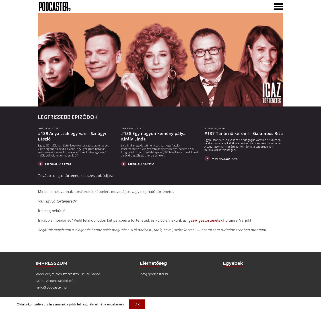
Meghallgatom (54, 163)
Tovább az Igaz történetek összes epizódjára (75, 175)
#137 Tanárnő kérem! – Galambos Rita (243, 133)
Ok (137, 304)
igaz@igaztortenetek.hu (207, 220)
